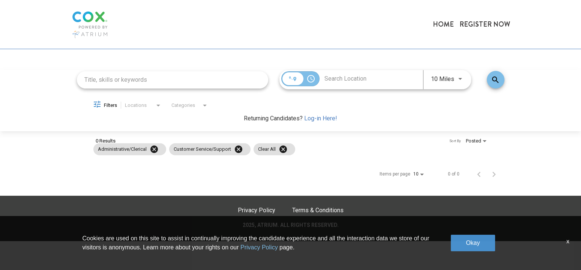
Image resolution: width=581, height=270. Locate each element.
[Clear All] (283, 149)
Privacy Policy (256, 210)
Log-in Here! (320, 118)
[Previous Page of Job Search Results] (478, 174)
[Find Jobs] (495, 79)
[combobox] (172, 79)
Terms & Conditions (318, 210)
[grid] (279, 149)
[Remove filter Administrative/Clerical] (154, 149)
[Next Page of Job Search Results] (493, 174)
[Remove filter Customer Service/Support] (238, 149)
